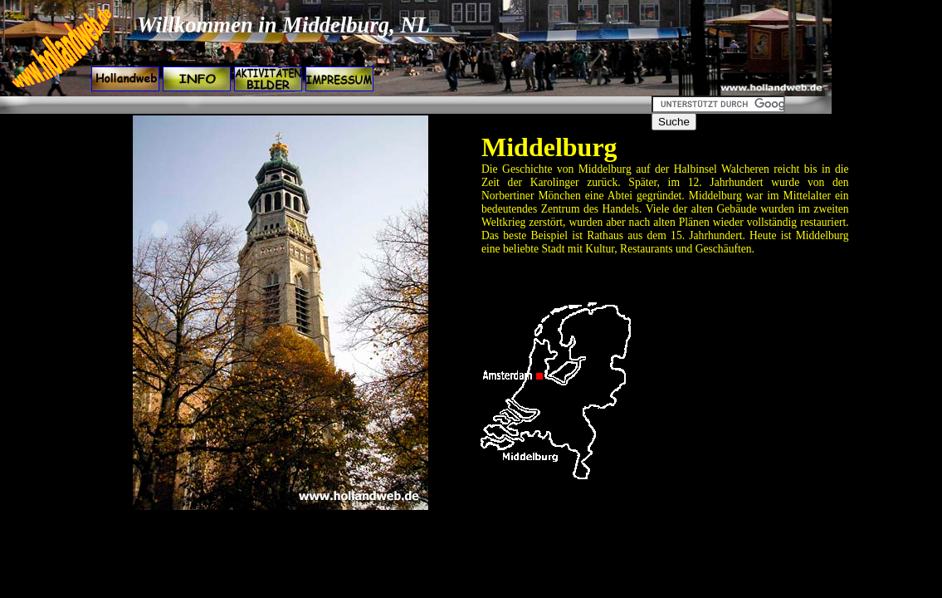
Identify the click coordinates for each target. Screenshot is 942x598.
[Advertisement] (304, 105)
